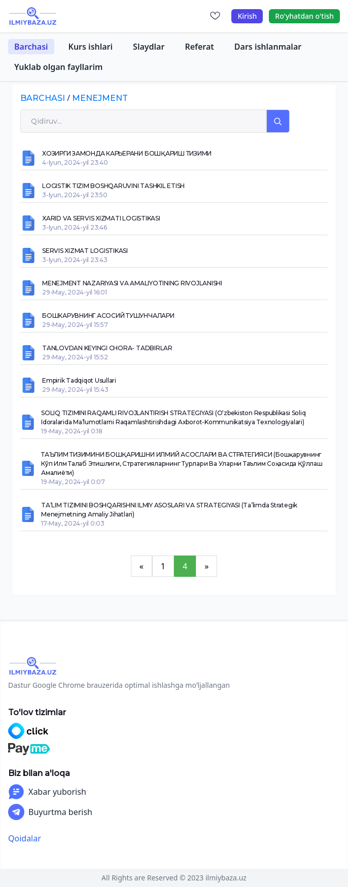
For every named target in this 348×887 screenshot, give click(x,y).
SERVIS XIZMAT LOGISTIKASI (85, 250)
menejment (100, 98)
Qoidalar (24, 838)
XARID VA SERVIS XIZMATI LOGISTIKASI (101, 218)
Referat (199, 46)
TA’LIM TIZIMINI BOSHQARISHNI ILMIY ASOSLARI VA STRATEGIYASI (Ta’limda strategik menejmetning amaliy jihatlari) (169, 509)
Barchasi (31, 46)
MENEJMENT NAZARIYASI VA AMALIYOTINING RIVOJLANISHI (132, 283)
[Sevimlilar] (215, 16)
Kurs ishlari (90, 46)
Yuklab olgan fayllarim (58, 66)
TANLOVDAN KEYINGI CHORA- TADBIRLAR (107, 348)
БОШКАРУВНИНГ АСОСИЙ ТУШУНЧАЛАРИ (108, 315)
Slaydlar (148, 46)
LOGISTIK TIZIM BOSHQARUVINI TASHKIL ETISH (113, 186)
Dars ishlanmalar (267, 46)
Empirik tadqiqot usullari (79, 380)
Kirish (247, 16)
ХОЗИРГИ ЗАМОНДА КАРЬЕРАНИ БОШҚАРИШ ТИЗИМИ (127, 153)
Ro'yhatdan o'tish (304, 16)
